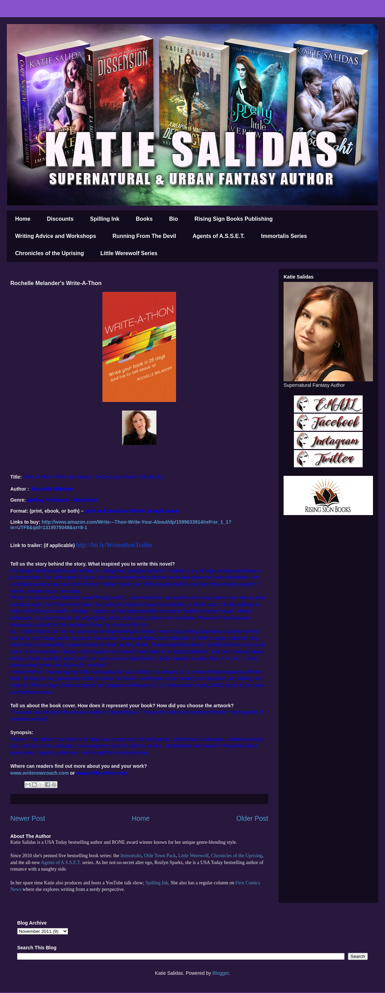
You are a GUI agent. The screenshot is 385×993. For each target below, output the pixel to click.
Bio (173, 219)
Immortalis (130, 855)
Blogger (220, 973)
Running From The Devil (144, 236)
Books (144, 219)
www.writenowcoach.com (39, 773)
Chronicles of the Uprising (49, 253)
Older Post (252, 818)
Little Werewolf (193, 855)
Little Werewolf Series (128, 253)
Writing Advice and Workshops (55, 236)
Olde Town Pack (160, 855)
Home (22, 219)
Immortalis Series (284, 236)
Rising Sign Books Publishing (234, 219)
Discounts (60, 219)
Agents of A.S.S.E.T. (218, 236)
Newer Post (27, 818)
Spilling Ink (104, 219)
